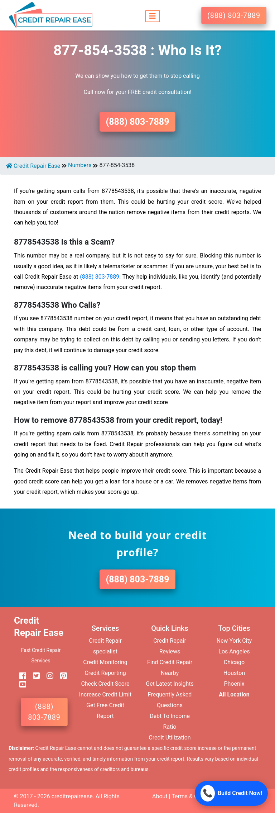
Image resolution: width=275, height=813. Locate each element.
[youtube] (20, 684)
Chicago (234, 662)
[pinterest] (61, 676)
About (160, 796)
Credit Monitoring (105, 662)
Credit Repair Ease (33, 165)
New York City (234, 640)
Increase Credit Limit (105, 694)
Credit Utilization (169, 737)
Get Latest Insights (170, 683)
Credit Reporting (105, 673)
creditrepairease (72, 796)
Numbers (79, 165)
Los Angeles (234, 651)
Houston (234, 673)
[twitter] (34, 676)
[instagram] (47, 676)
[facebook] (20, 676)
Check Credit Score (105, 683)
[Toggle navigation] (152, 15)
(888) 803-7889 (233, 15)
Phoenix (234, 683)
